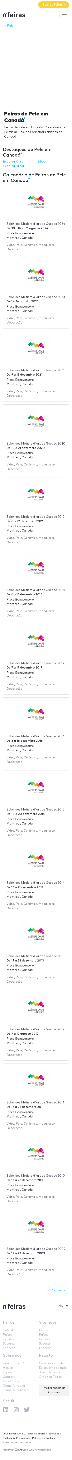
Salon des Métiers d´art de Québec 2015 (36, 809)
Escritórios (11, 1381)
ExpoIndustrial (13, 166)
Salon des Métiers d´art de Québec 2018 (36, 590)
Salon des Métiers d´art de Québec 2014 (36, 882)
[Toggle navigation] (64, 14)
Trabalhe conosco (16, 1390)
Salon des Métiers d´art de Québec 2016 (36, 736)
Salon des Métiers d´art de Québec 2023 (36, 297)
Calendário (10, 1330)
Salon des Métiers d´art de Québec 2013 (36, 956)
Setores (9, 1343)
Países (7, 1334)
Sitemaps (48, 1322)
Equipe (7, 1372)
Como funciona (14, 1385)
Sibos (41, 161)
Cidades (8, 1339)
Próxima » (58, 1290)
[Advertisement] (36, 68)
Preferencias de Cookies (54, 1390)
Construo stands (51, 1363)
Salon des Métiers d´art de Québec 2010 (36, 1175)
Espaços (9, 1348)
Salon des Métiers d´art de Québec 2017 (36, 663)
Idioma (63, 1305)
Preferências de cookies (17, 1442)
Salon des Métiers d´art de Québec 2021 (36, 370)
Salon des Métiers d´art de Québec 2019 (36, 516)
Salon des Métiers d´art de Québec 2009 (36, 1249)
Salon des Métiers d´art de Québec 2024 (36, 223)
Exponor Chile (13, 161)
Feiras (9, 1322)
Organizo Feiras (50, 1376)
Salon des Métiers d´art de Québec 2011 (35, 1102)
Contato (9, 1376)
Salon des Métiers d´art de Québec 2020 (36, 443)
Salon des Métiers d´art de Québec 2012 (36, 1029)
